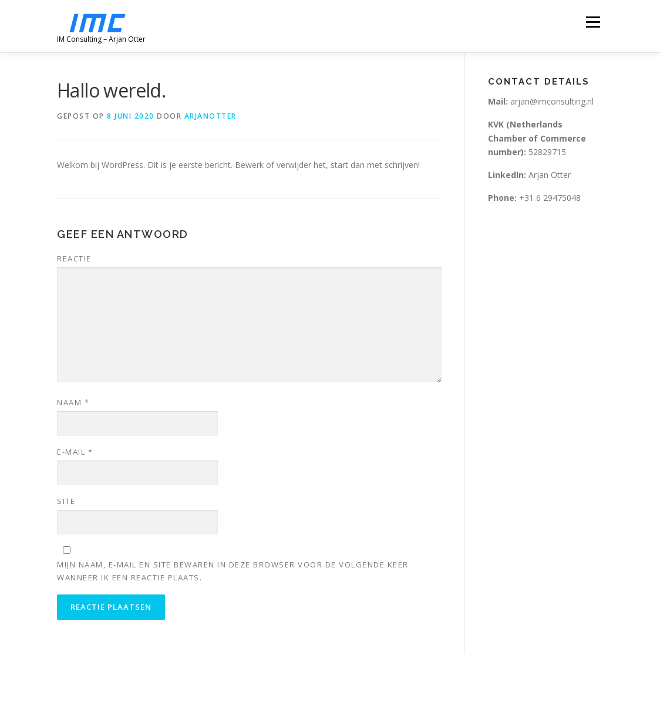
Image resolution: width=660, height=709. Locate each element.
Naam (73, 402)
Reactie (74, 258)
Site (66, 501)
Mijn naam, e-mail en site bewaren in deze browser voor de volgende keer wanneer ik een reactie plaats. (233, 571)
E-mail (75, 451)
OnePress (323, 681)
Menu (592, 22)
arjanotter (210, 116)
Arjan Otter (530, 174)
